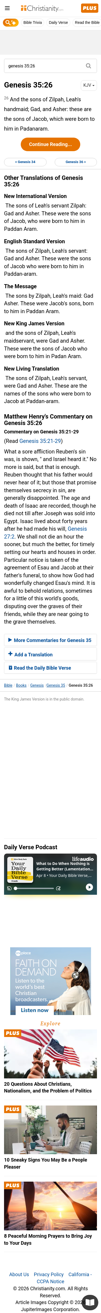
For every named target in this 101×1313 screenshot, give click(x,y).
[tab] (50, 640)
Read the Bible (87, 22)
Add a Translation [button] (30, 654)
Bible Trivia (32, 22)
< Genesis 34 (25, 162)
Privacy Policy (49, 1274)
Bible (8, 685)
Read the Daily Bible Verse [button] (39, 668)
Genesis (37, 685)
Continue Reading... (50, 144)
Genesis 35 (56, 685)
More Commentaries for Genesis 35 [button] (49, 640)
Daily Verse (58, 22)
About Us (19, 1274)
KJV (88, 85)
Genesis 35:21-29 (40, 441)
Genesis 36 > (76, 162)
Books (21, 685)
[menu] (7, 9)
